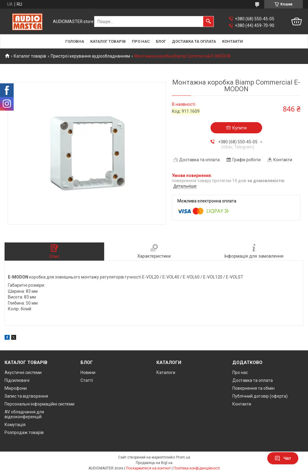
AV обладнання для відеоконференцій (24, 414)
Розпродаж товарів (24, 432)
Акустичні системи (23, 372)
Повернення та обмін (253, 388)
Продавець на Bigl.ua (154, 463)
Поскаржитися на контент (148, 468)
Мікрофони (16, 388)
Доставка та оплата (194, 41)
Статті (86, 380)
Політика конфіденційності (196, 468)
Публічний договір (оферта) (260, 396)
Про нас (141, 41)
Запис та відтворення (26, 396)
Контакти (232, 41)
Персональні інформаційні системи (39, 404)
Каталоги (165, 372)
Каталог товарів (108, 41)
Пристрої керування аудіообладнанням (90, 56)
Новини (87, 372)
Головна (74, 41)
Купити (239, 127)
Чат (283, 458)
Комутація (15, 424)
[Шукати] (208, 21)
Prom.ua (183, 457)
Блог (161, 41)
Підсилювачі (17, 380)
